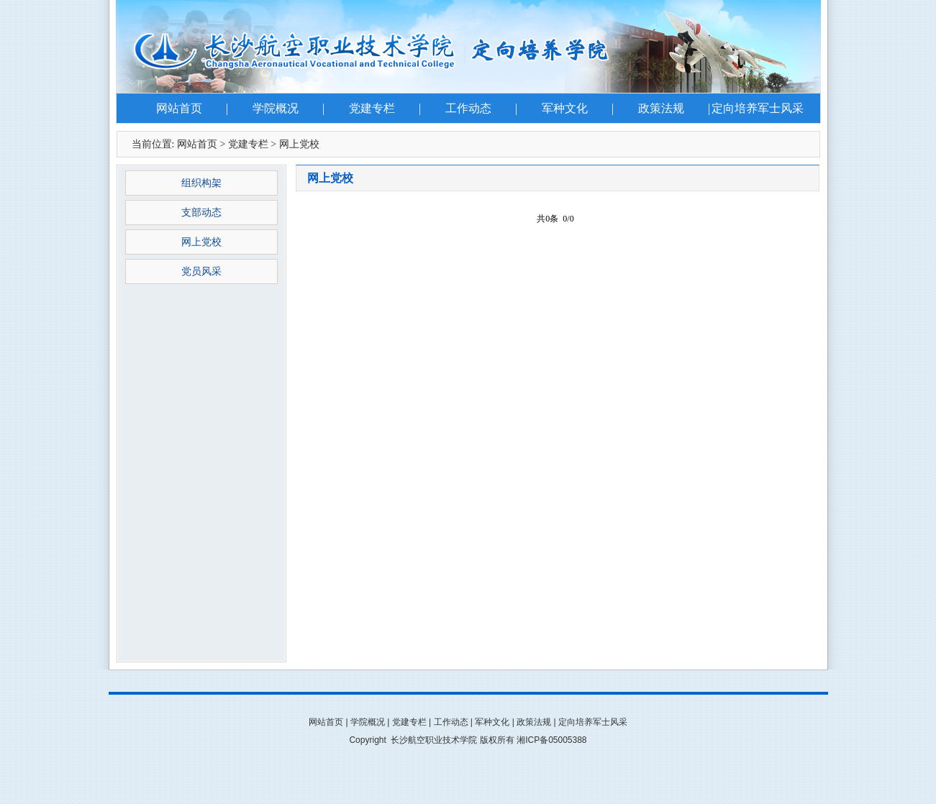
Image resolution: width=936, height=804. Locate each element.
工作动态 (468, 108)
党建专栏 (372, 108)
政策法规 (661, 108)
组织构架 (201, 183)
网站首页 (179, 108)
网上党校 (299, 144)
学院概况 (276, 108)
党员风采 (201, 271)
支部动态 (201, 212)
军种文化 (565, 108)
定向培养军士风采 (758, 108)
